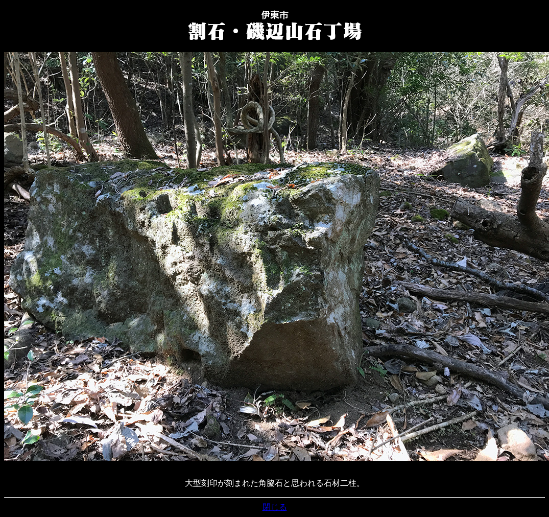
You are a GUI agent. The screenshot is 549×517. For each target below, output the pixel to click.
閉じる (274, 507)
